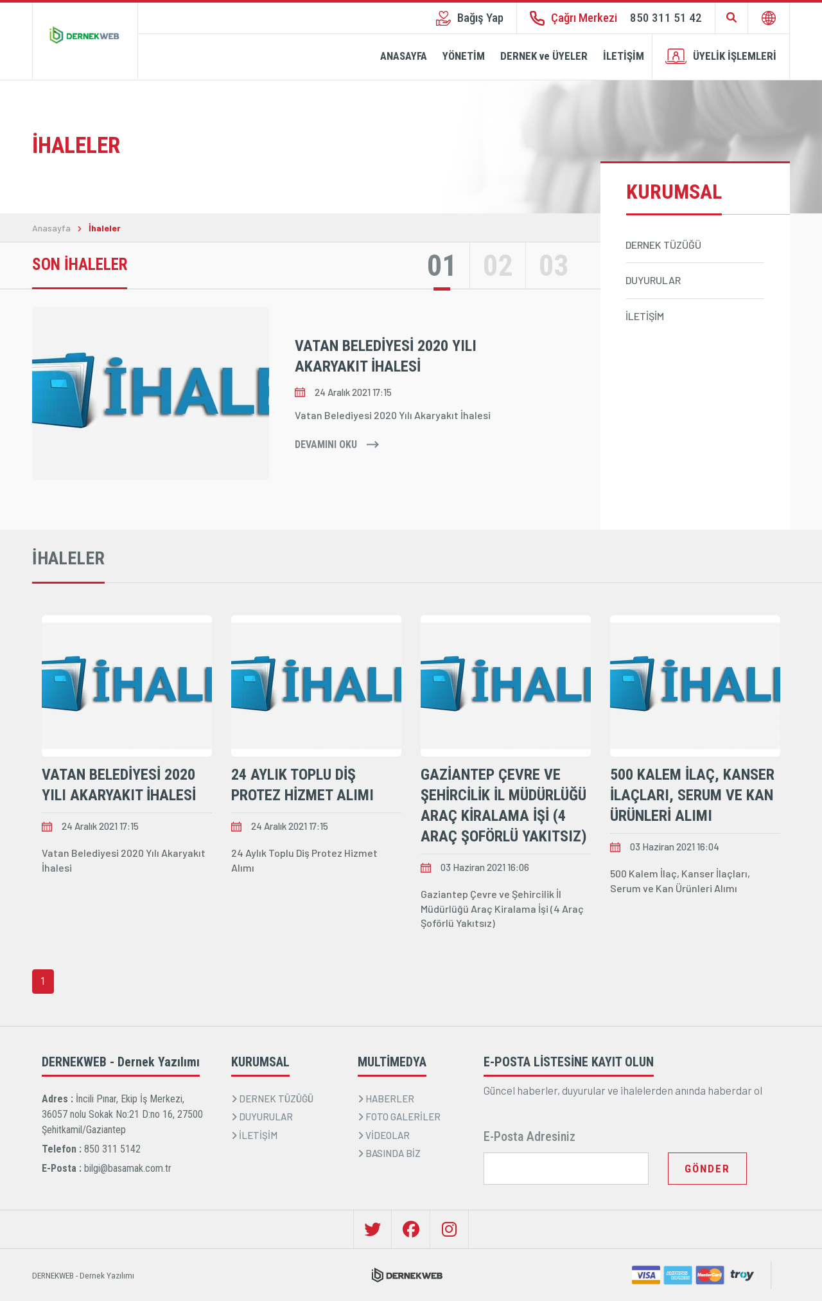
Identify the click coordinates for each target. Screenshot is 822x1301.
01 (442, 265)
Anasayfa (51, 228)
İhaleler (105, 228)
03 (553, 265)
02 (497, 265)
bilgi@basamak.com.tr (127, 1168)
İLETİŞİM (623, 55)
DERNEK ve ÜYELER (544, 55)
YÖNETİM (463, 55)
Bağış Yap (469, 18)
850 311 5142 (112, 1149)
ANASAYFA (403, 55)
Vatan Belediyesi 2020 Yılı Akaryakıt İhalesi (386, 356)
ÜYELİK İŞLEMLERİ (720, 56)
